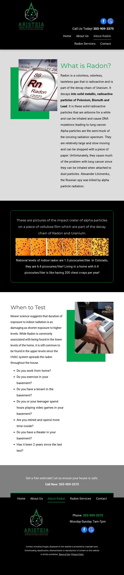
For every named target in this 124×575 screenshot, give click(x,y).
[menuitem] (67, 36)
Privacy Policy (77, 554)
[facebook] (103, 21)
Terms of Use (64, 554)
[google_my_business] (110, 21)
